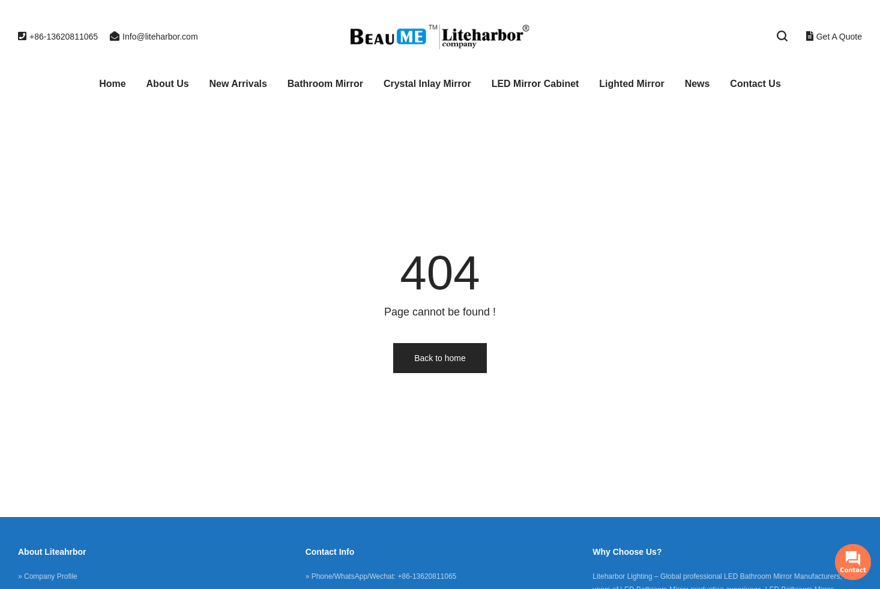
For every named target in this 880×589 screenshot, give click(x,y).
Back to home (440, 358)
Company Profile (50, 576)
